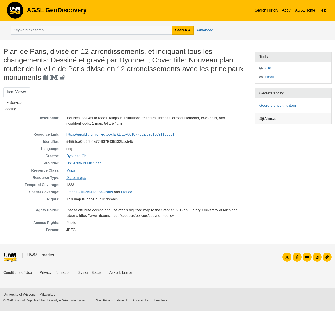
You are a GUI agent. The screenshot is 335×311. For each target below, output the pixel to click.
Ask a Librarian (121, 272)
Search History (266, 10)
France (126, 192)
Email (269, 77)
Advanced (204, 30)
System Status (89, 272)
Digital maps (76, 178)
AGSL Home (305, 10)
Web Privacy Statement (111, 300)
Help (322, 10)
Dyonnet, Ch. (76, 156)
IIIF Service (12, 102)
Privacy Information (55, 272)
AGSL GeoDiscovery (15, 12)
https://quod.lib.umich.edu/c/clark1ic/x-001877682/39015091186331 (120, 134)
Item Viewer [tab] (16, 92)
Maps (70, 170)
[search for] (91, 30)
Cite (268, 68)
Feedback (160, 300)
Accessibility (141, 300)
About (286, 10)
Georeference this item (277, 105)
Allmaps (267, 118)
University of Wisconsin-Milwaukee (29, 294)
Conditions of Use (17, 272)
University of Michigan (84, 163)
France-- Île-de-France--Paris (89, 192)
